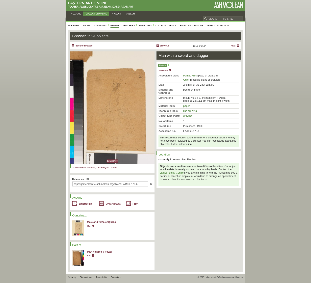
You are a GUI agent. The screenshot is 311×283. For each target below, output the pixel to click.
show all (163, 70)
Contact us (85, 203)
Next (233, 45)
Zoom (113, 161)
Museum (130, 14)
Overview (73, 25)
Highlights (100, 25)
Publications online (191, 25)
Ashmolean (228, 5)
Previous (164, 45)
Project (116, 14)
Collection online (96, 14)
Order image (113, 203)
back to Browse (84, 45)
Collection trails (166, 25)
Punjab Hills (190, 75)
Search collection (218, 25)
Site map (72, 277)
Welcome (76, 14)
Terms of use (86, 277)
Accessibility (101, 277)
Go (88, 226)
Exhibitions (145, 25)
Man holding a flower (99, 251)
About (86, 25)
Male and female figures (101, 221)
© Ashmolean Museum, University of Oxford (94, 167)
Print (135, 203)
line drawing (190, 110)
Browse (115, 25)
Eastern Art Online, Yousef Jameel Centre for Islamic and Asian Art (101, 5)
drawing (187, 115)
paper (186, 105)
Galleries (129, 25)
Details (162, 65)
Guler (186, 79)
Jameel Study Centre (172, 172)
